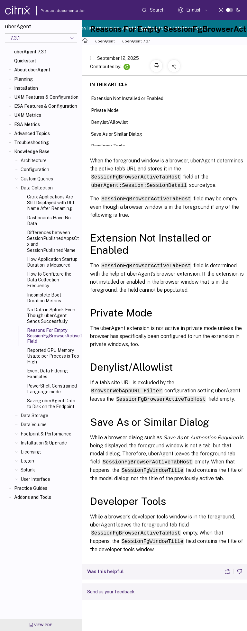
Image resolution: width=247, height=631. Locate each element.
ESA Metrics (27, 124)
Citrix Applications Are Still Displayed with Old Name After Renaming (50, 202)
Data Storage (34, 415)
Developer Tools (111, 145)
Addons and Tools (32, 497)
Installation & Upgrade (44, 442)
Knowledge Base (32, 151)
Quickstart (25, 60)
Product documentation (55, 10)
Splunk (28, 469)
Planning (23, 79)
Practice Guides (30, 488)
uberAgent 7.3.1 (30, 51)
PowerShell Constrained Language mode (52, 388)
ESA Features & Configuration (45, 106)
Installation (26, 88)
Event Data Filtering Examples (47, 373)
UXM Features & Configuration (46, 97)
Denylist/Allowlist (113, 121)
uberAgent (105, 41)
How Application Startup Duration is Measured (52, 262)
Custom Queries (37, 178)
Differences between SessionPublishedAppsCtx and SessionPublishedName (53, 241)
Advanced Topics (32, 133)
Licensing (31, 451)
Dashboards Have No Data (49, 220)
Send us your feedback (111, 588)
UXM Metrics (27, 115)
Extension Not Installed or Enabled (130, 98)
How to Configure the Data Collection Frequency (49, 279)
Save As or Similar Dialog (120, 133)
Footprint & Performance (46, 433)
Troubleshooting (31, 142)
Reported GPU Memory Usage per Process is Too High (53, 356)
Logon (27, 460)
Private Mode (108, 109)
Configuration (35, 169)
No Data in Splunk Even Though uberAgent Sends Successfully (51, 315)
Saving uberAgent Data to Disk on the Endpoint (51, 403)
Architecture (34, 160)
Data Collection (37, 187)
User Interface (35, 479)
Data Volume (34, 424)
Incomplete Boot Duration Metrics (44, 297)
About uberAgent (32, 69)
